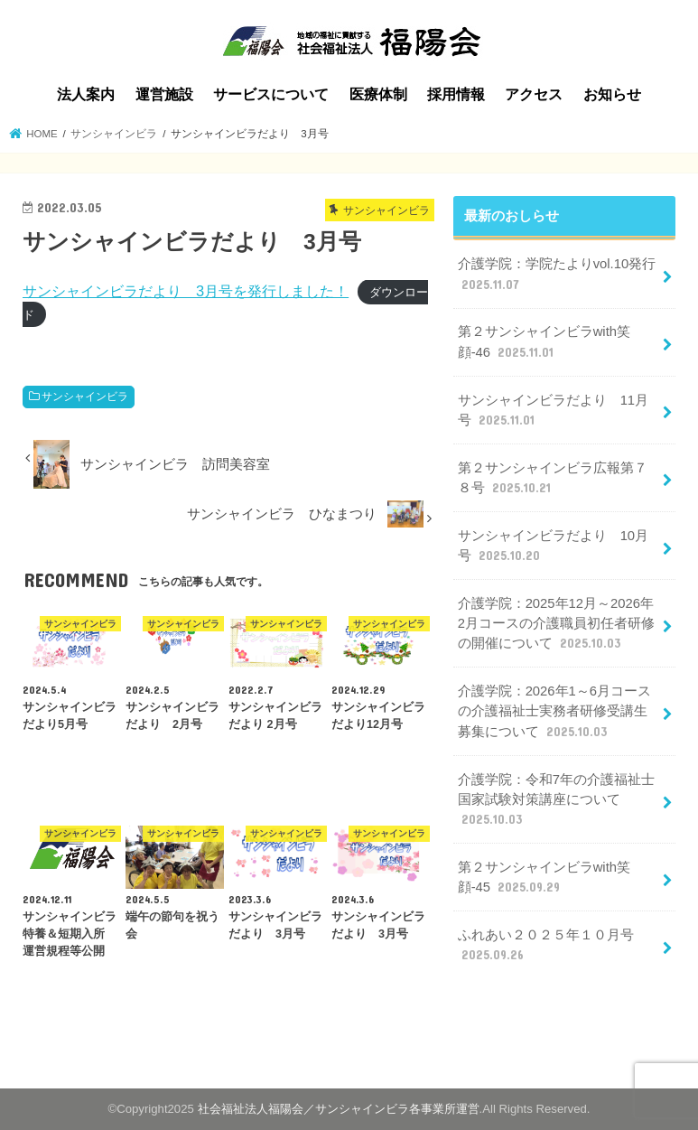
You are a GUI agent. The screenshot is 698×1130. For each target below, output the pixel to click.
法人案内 (86, 94)
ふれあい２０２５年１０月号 (546, 946)
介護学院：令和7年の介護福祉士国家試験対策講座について (556, 800)
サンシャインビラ (85, 396)
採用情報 (456, 94)
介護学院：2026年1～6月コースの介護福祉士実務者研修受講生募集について (554, 712)
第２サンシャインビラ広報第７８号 (552, 479)
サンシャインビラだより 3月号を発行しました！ (186, 291)
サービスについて (271, 94)
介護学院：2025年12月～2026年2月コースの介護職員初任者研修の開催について (556, 624)
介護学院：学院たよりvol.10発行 (557, 275)
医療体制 (378, 94)
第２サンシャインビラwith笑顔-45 (544, 878)
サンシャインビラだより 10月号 (553, 546)
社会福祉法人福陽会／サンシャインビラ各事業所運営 (338, 1109)
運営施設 (164, 94)
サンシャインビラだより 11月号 (553, 411)
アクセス (534, 94)
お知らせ (612, 94)
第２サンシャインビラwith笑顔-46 (544, 342)
